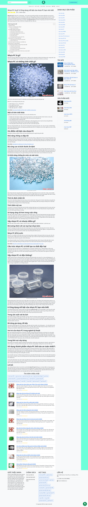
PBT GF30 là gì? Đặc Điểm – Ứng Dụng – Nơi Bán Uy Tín (71, 71)
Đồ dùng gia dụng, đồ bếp (15, 47)
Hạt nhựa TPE (61, 33)
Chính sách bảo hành (30, 477)
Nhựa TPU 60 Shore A (70, 84)
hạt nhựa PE (32, 378)
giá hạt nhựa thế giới (38, 376)
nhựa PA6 (23, 381)
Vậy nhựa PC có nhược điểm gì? (15, 38)
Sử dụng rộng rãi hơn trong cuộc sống (17, 36)
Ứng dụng (48, 6)
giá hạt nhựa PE (36, 381)
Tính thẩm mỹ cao (14, 35)
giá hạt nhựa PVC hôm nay (14, 381)
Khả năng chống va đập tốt (15, 30)
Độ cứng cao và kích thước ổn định (17, 31)
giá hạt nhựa (18, 376)
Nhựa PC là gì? (12, 25)
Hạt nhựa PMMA (62, 31)
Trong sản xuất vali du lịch (15, 45)
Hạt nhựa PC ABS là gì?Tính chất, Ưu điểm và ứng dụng (24, 110)
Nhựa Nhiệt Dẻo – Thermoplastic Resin (69, 63)
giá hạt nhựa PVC (12, 378)
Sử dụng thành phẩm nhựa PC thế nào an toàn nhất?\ (19, 50)
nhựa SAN (29, 381)
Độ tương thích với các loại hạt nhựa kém (18, 39)
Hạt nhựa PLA (61, 45)
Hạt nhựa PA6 (61, 22)
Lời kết (12, 52)
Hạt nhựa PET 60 (62, 38)
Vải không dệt (61, 54)
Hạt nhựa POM (61, 56)
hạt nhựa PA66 (42, 492)
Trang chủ (31, 6)
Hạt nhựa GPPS (61, 20)
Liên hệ (57, 6)
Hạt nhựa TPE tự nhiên (63, 40)
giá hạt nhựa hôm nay (27, 376)
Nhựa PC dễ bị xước (14, 40)
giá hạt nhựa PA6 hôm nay (44, 490)
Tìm (29, 2)
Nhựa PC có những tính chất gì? (15, 26)
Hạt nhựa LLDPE (62, 49)
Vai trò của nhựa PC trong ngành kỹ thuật (18, 48)
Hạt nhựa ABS (61, 15)
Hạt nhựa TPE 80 (62, 43)
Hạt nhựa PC (61, 29)
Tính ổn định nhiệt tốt (14, 34)
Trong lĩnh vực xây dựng (15, 49)
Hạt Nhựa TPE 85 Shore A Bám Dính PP (71, 78)
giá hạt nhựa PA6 (49, 487)
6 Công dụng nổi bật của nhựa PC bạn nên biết (18, 44)
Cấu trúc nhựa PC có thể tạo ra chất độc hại (17, 41)
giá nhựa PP (43, 381)
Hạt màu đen (61, 13)
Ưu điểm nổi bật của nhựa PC (14, 29)
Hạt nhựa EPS (61, 17)
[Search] (18, 2)
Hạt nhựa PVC (61, 47)
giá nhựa (46, 376)
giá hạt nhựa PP (39, 378)
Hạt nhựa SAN (61, 52)
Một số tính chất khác (14, 28)
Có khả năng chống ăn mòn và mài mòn (18, 33)
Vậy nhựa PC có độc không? (14, 43)
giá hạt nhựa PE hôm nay (22, 378)
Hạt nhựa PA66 (61, 24)
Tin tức (53, 6)
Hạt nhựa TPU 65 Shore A (63, 36)
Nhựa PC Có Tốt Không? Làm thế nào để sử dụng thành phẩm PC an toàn (28, 243)
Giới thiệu (37, 6)
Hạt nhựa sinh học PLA (70, 91)
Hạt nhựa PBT (11, 376)
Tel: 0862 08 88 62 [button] (73, 2)
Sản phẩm (42, 6)
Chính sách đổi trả (30, 475)
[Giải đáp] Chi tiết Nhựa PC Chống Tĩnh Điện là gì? (23, 144)
